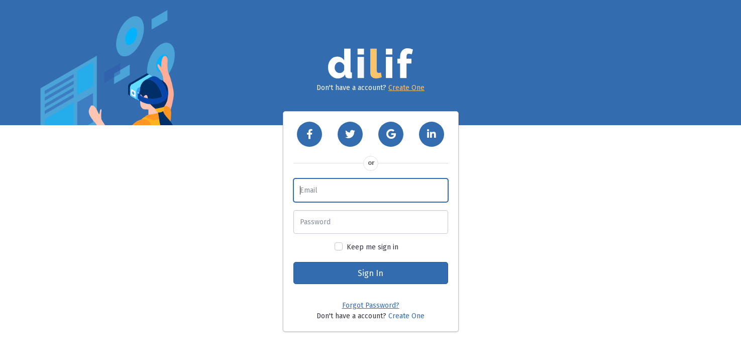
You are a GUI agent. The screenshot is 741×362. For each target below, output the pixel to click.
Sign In (370, 273)
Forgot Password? (370, 305)
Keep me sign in (372, 247)
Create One (406, 87)
